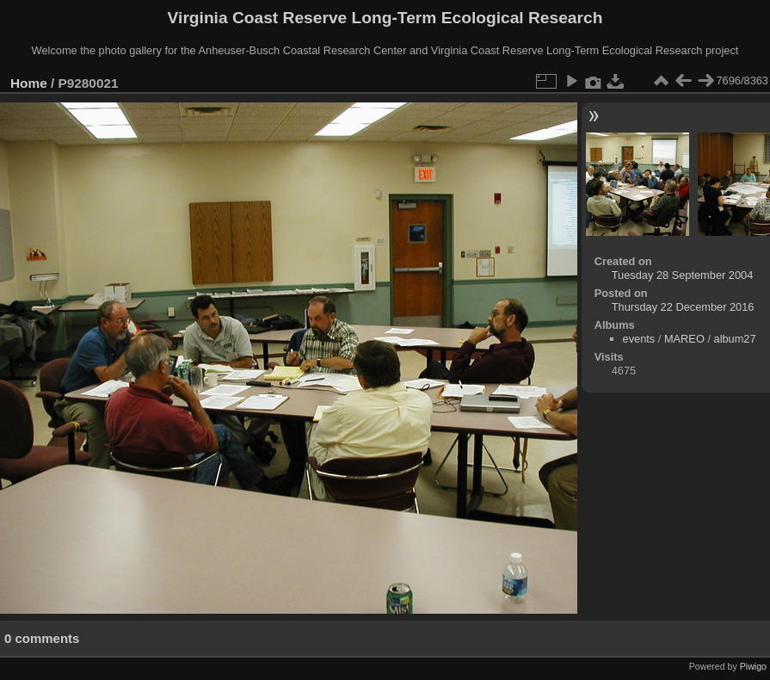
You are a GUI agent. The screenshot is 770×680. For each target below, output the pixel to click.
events (639, 338)
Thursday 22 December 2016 (683, 306)
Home (28, 83)
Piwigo (753, 666)
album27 (735, 338)
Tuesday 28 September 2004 (683, 275)
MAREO (684, 338)
